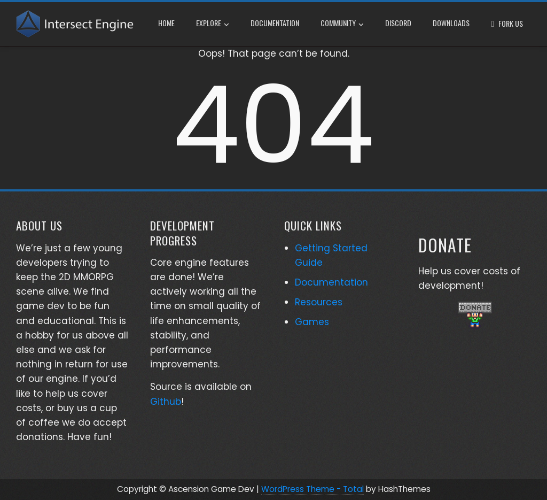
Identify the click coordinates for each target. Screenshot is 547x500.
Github (165, 401)
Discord (398, 22)
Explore (212, 24)
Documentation (275, 22)
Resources (318, 302)
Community (342, 24)
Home (166, 22)
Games (312, 322)
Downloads (451, 22)
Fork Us (510, 23)
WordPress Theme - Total (312, 489)
